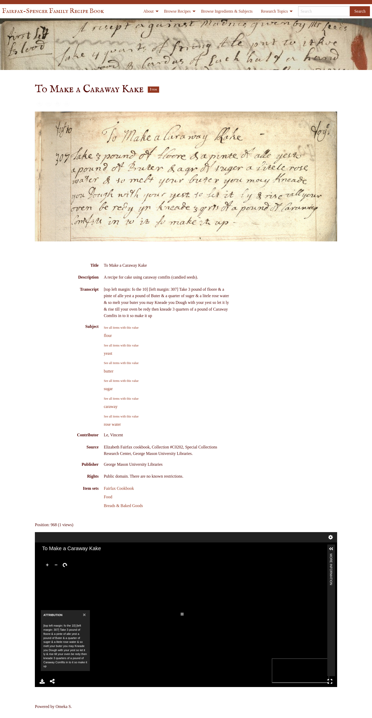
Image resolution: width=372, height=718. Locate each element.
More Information (331, 556)
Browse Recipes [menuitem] (177, 11)
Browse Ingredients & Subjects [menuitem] (227, 11)
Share (52, 681)
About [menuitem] (148, 11)
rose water (112, 424)
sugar (108, 388)
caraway (111, 406)
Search (360, 11)
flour (108, 335)
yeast (108, 353)
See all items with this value (121, 327)
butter (108, 371)
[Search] (324, 11)
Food (108, 497)
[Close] (84, 614)
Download (42, 681)
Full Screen (330, 681)
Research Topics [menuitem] (274, 11)
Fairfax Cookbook (119, 488)
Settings (331, 537)
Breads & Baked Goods (123, 505)
